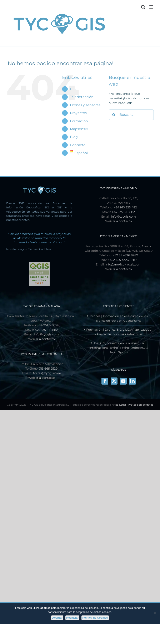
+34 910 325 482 (125, 207)
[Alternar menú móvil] (151, 7)
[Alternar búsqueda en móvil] (143, 7)
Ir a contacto (122, 221)
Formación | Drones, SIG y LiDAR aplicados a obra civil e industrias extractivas (118, 332)
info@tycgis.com (123, 216)
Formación (79, 121)
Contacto (77, 145)
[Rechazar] (155, 613)
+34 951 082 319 (48, 325)
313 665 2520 (48, 368)
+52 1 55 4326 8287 (123, 260)
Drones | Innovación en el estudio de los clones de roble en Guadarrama (119, 318)
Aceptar (57, 617)
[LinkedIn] (132, 381)
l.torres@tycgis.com (46, 373)
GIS (73, 89)
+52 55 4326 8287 (125, 255)
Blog (74, 137)
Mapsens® (79, 129)
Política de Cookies (95, 617)
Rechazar (72, 617)
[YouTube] (123, 381)
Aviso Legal (119, 404)
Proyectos (78, 113)
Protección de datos (140, 404)
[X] (114, 380)
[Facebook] (104, 381)
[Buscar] (114, 115)
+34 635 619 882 (123, 212)
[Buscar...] (131, 115)
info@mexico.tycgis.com (123, 264)
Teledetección (82, 97)
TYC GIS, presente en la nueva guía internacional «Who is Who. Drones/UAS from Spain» (118, 347)
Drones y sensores (85, 105)
